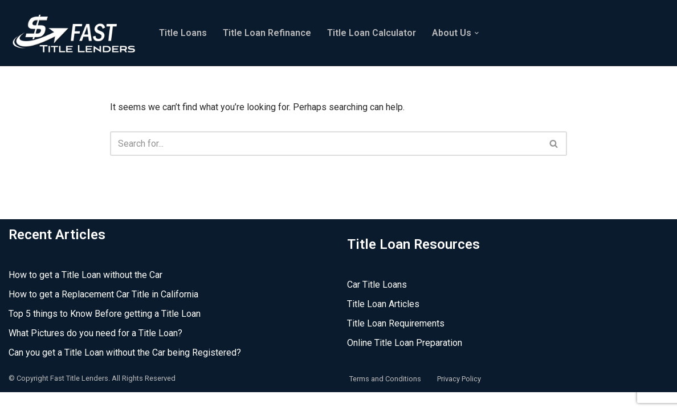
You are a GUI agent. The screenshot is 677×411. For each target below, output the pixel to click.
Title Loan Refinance (267, 32)
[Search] (325, 143)
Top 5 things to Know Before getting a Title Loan (105, 332)
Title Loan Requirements (395, 342)
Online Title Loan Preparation (404, 361)
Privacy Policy (459, 397)
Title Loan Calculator (371, 32)
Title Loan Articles (383, 322)
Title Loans (183, 32)
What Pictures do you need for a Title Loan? (95, 351)
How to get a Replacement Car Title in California (103, 313)
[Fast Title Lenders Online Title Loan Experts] (74, 33)
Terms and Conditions (385, 397)
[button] (477, 33)
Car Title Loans (377, 303)
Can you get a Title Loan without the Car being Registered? (125, 371)
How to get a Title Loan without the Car (85, 293)
